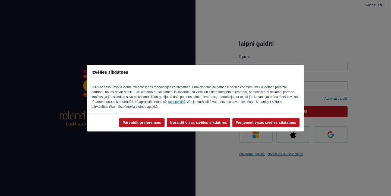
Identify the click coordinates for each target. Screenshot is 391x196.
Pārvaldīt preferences (141, 122)
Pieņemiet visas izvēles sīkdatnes (266, 122)
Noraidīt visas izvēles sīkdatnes (198, 122)
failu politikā (176, 102)
